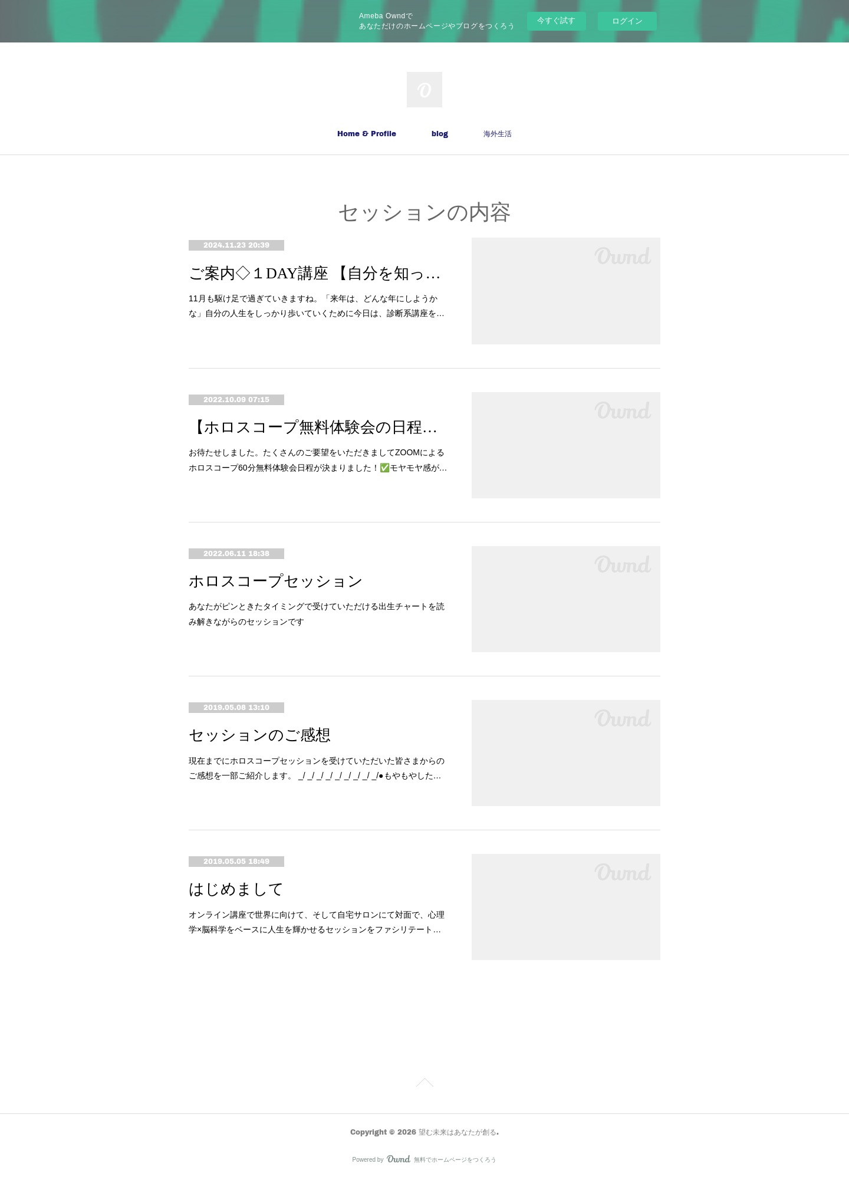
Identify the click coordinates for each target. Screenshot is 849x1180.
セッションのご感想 (260, 735)
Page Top (424, 1084)
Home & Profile (366, 134)
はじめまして (236, 889)
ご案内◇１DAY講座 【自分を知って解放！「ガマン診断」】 (318, 273)
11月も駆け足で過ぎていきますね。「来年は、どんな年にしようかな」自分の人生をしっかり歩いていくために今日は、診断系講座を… (317, 306)
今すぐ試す (556, 20)
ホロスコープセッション (276, 581)
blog (440, 134)
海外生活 (497, 134)
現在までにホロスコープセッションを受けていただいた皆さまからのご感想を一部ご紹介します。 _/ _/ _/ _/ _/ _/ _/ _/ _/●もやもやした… (317, 768)
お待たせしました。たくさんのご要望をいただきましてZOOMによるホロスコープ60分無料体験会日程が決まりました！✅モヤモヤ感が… (318, 460)
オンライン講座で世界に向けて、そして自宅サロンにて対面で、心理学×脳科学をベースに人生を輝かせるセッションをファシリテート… (317, 922)
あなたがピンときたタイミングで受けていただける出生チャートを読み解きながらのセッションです (317, 613)
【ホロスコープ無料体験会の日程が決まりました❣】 (318, 427)
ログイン (627, 21)
